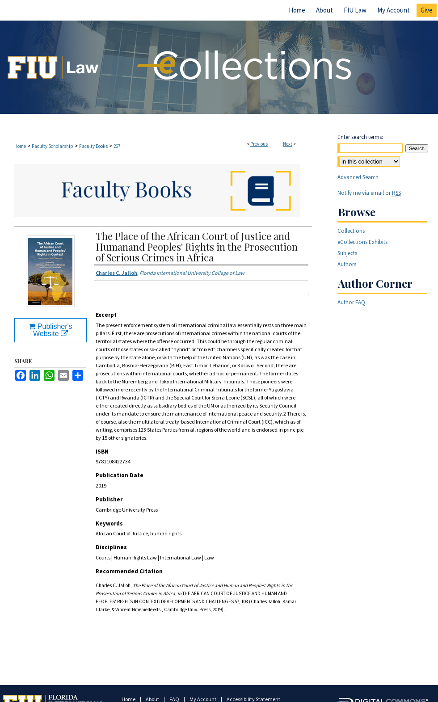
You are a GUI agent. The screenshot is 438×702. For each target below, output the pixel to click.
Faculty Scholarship (52, 146)
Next (287, 144)
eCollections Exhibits (362, 242)
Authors (346, 264)
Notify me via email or (369, 193)
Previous (259, 144)
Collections (351, 231)
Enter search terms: (360, 137)
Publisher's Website (50, 330)
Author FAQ (351, 302)
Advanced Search (358, 177)
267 (117, 146)
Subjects (347, 253)
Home (20, 146)
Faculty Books (93, 146)
